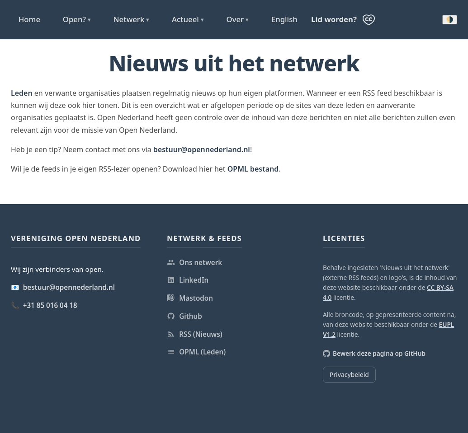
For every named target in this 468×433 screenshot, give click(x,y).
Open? (77, 19)
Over (237, 19)
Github (184, 316)
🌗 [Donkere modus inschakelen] (450, 19)
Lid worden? (334, 19)
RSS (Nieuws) (194, 334)
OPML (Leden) (196, 351)
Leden (22, 93)
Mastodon (190, 298)
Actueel (188, 19)
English (284, 19)
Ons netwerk (194, 262)
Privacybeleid (349, 374)
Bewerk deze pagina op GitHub (374, 353)
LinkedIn (187, 279)
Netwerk (131, 19)
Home (29, 19)
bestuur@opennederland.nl (201, 149)
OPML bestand (253, 169)
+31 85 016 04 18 (50, 305)
